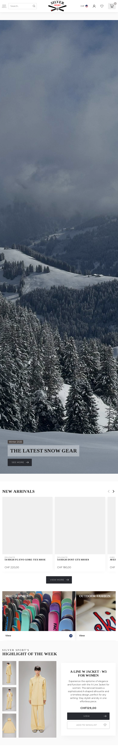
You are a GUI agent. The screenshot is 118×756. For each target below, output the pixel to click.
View (94, 716)
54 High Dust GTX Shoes (73, 559)
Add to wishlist (91, 725)
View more (59, 580)
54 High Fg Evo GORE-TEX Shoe (25, 559)
